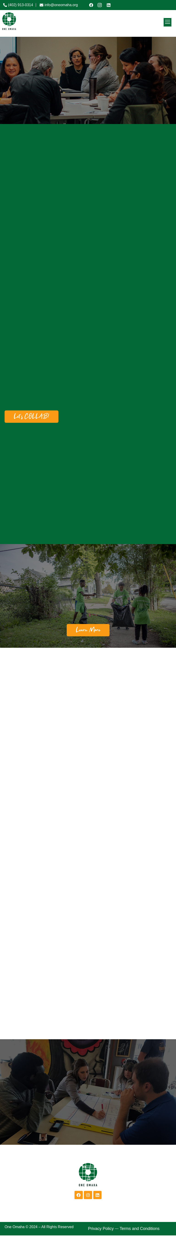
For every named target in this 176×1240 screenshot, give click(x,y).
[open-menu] (167, 22)
